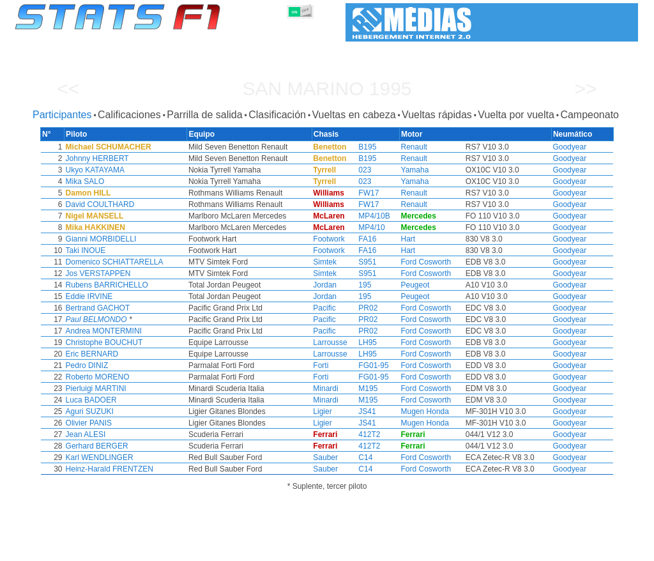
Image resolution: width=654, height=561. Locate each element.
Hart (393, 238)
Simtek (323, 261)
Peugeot (400, 284)
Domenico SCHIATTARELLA (152, 261)
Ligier (321, 411)
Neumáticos (372, 548)
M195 (360, 388)
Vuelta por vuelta (516, 114)
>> (585, 88)
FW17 (361, 192)
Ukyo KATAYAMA (132, 169)
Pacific (323, 308)
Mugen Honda (410, 411)
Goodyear (532, 146)
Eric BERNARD (129, 354)
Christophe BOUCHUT (142, 342)
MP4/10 (364, 227)
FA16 (360, 238)
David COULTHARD (137, 204)
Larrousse (329, 342)
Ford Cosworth (411, 261)
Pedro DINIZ (124, 365)
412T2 (361, 434)
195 (357, 284)
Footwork (327, 238)
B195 (360, 146)
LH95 (360, 342)
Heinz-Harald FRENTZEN (147, 469)
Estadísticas (54, 548)
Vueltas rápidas (437, 114)
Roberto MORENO (135, 377)
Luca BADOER (129, 400)
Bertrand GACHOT (135, 308)
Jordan (323, 284)
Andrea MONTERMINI (141, 331)
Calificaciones (129, 114)
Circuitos (463, 548)
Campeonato (589, 114)
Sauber (324, 457)
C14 (358, 457)
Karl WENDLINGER (137, 457)
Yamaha (400, 169)
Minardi (324, 388)
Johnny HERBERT (135, 158)
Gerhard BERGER (134, 446)
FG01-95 (366, 365)
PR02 (360, 308)
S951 (360, 261)
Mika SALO (122, 181)
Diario (501, 548)
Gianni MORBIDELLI (138, 238)
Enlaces (535, 548)
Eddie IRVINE (127, 296)
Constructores (275, 548)
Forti (319, 365)
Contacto (609, 548)
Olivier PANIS (126, 423)
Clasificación (277, 114)
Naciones (420, 548)
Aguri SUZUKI (127, 411)
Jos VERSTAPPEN (136, 273)
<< (68, 88)
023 (357, 169)
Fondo (571, 548)
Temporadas (108, 548)
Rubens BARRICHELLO (144, 284)
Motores (326, 548)
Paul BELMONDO (134, 319)
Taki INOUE (123, 250)
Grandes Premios (172, 548)
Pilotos (227, 548)
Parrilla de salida (204, 114)
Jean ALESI (123, 434)
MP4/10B (366, 215)
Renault (399, 146)
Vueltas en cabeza (353, 114)
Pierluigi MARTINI (133, 388)
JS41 (359, 411)
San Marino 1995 (326, 88)
